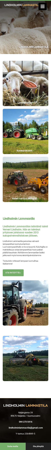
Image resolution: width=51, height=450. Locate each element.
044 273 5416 (25, 422)
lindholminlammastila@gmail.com (25, 427)
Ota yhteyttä (38, 446)
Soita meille (12, 446)
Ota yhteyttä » (13, 273)
